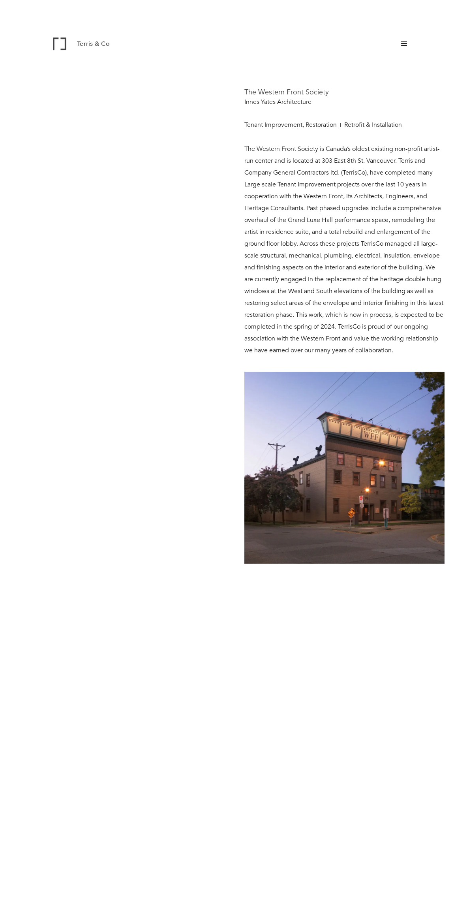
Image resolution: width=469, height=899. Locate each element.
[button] (404, 44)
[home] (88, 44)
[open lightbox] (344, 474)
